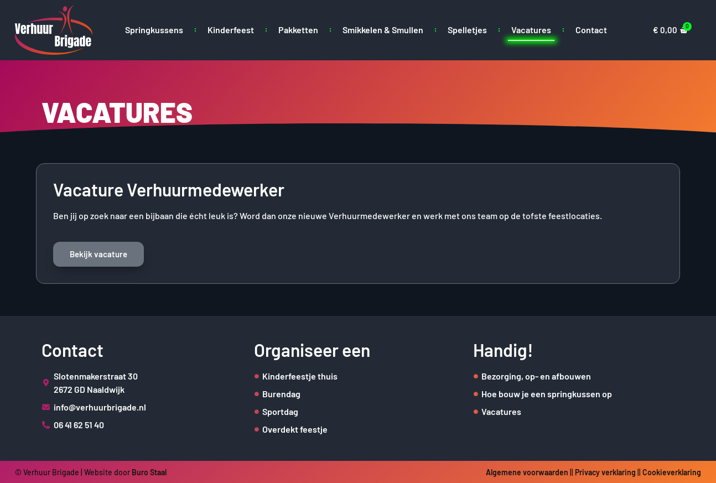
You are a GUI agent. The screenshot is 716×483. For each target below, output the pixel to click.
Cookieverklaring (671, 472)
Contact (591, 29)
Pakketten (298, 29)
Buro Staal (149, 472)
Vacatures (531, 29)
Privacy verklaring (605, 472)
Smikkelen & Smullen (383, 29)
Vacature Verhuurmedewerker (168, 189)
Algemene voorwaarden (527, 472)
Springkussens (154, 29)
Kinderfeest (230, 29)
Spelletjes (467, 29)
